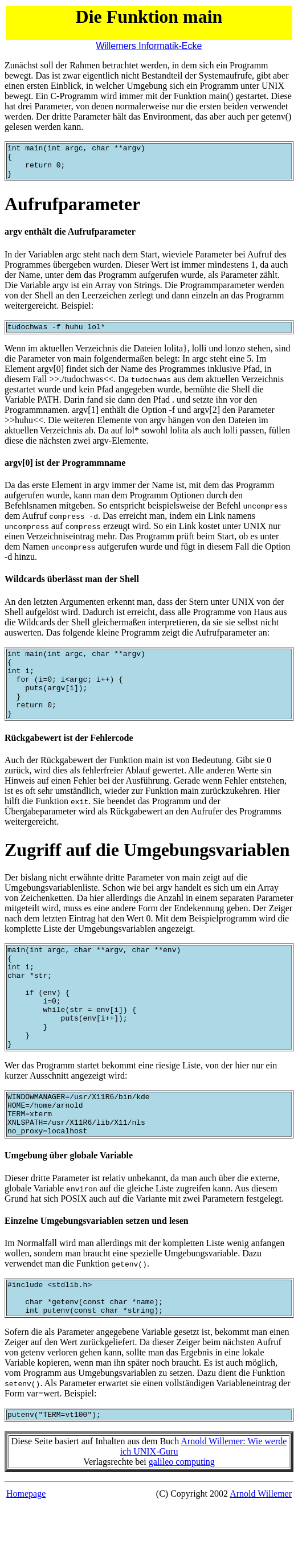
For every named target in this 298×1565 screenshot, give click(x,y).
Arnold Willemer (261, 1553)
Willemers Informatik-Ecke (149, 46)
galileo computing (182, 1521)
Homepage (26, 1553)
